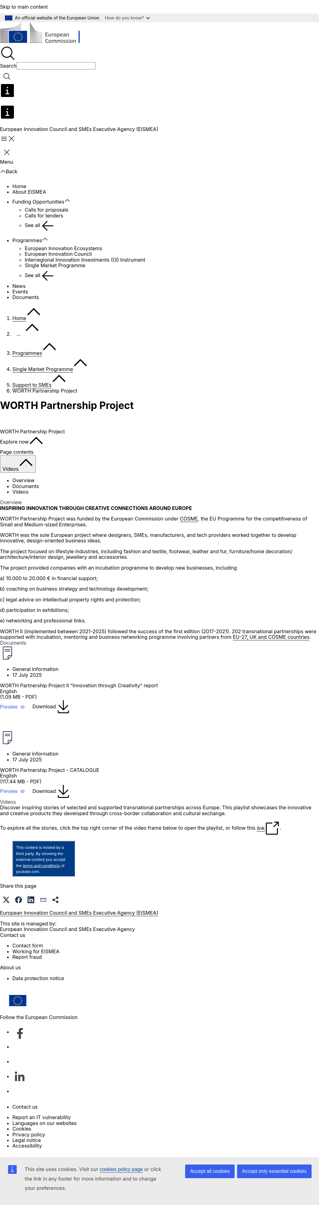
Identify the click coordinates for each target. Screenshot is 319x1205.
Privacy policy (28, 1134)
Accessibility (27, 1145)
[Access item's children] (70, 201)
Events (20, 291)
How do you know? (127, 17)
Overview (23, 480)
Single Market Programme (55, 265)
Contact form (27, 945)
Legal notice (26, 1140)
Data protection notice (38, 978)
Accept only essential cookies (274, 1171)
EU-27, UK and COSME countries (271, 637)
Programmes (27, 240)
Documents (25, 297)
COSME (189, 519)
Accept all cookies (210, 1171)
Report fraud (27, 957)
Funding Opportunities (38, 201)
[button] (12, 707)
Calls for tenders (44, 215)
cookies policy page (121, 1169)
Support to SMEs (32, 385)
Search (8, 66)
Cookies (21, 1128)
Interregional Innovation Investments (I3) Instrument (85, 260)
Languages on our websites (44, 1123)
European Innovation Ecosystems (63, 248)
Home (19, 186)
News (19, 286)
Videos (20, 492)
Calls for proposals (46, 210)
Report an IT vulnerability (41, 1117)
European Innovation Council (58, 254)
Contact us (25, 1107)
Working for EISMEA (35, 951)
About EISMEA (29, 192)
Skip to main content (24, 7)
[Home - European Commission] (45, 33)
